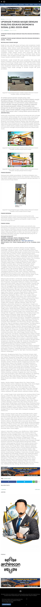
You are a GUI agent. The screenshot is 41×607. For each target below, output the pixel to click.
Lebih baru (4, 489)
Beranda (2, 19)
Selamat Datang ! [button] (6, 604)
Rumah (26, 4)
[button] (1, 2)
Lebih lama (37, 489)
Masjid (31, 4)
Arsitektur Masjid (8, 19)
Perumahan (21, 4)
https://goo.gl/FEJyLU (27, 240)
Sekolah (35, 4)
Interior (2, 4)
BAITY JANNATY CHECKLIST (11, 4)
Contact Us (24, 604)
